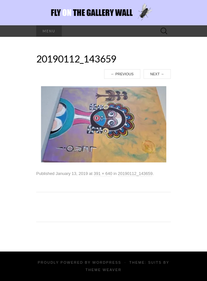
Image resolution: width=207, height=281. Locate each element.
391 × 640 (103, 173)
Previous (122, 74)
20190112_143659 (135, 173)
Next (157, 74)
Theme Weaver (103, 270)
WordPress (106, 262)
